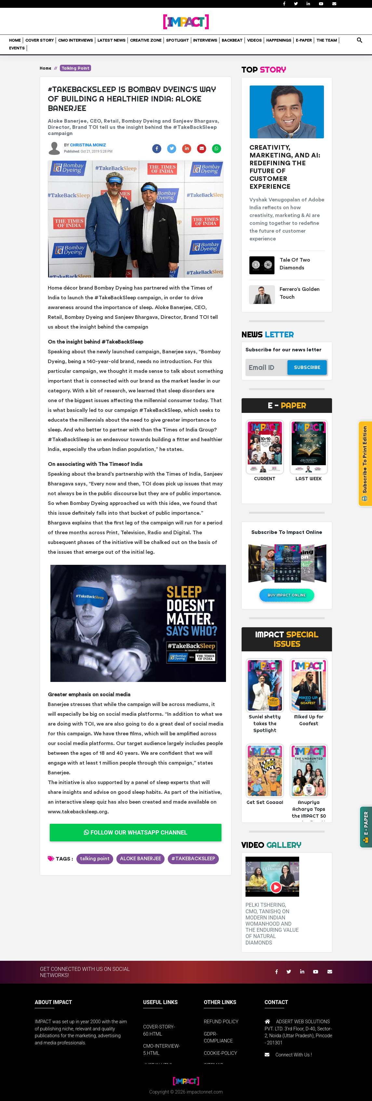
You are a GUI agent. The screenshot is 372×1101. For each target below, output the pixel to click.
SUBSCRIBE (307, 367)
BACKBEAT (232, 40)
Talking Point (75, 68)
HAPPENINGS (278, 40)
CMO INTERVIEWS (75, 40)
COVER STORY (39, 40)
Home (45, 68)
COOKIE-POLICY (220, 1053)
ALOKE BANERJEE (140, 858)
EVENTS (17, 48)
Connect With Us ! (293, 1055)
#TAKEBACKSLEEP (193, 858)
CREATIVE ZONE (146, 40)
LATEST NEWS (112, 40)
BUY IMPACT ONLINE (287, 595)
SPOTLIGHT (177, 40)
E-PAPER (304, 40)
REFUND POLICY (221, 1022)
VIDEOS (254, 40)
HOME (15, 40)
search (359, 38)
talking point (95, 858)
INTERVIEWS (205, 40)
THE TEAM (326, 40)
